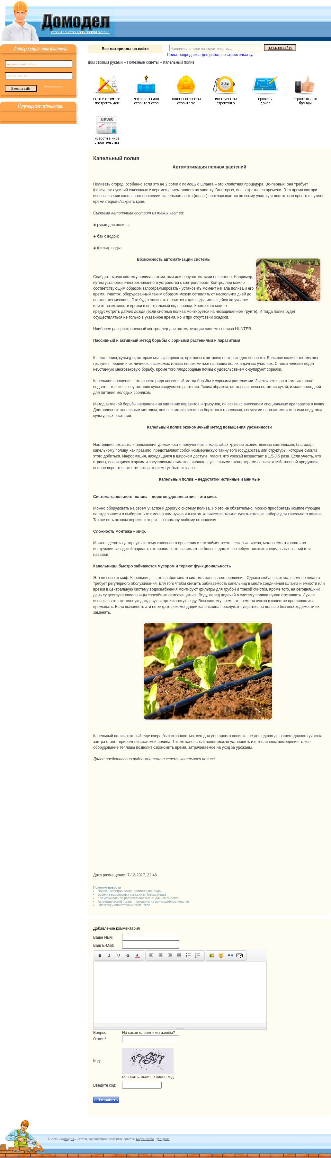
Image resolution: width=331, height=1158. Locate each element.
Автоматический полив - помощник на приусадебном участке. (144, 901)
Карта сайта (145, 1139)
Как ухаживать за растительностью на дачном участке (138, 898)
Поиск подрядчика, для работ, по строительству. (210, 54)
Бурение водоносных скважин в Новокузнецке (132, 894)
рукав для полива (113, 224)
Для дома (162, 1139)
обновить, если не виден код (148, 1076)
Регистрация (52, 86)
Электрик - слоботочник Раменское (124, 905)
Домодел (67, 1139)
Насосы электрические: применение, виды (129, 891)
